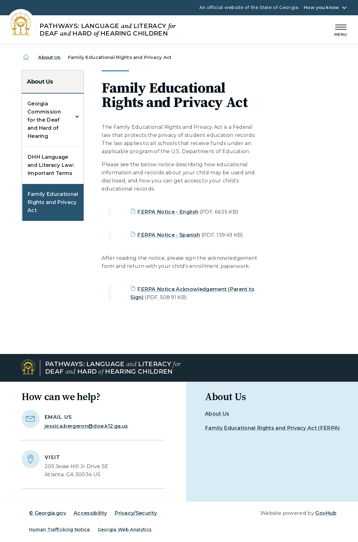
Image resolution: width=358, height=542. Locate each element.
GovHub (325, 513)
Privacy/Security (135, 513)
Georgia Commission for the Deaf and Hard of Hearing (44, 120)
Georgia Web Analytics (125, 529)
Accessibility (90, 513)
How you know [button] (321, 7)
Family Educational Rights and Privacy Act (52, 202)
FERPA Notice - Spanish (168, 235)
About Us (49, 57)
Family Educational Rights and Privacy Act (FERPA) (272, 428)
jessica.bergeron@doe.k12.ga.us (86, 426)
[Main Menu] (340, 29)
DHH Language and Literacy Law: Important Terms (50, 165)
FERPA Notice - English (167, 212)
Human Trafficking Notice (59, 529)
